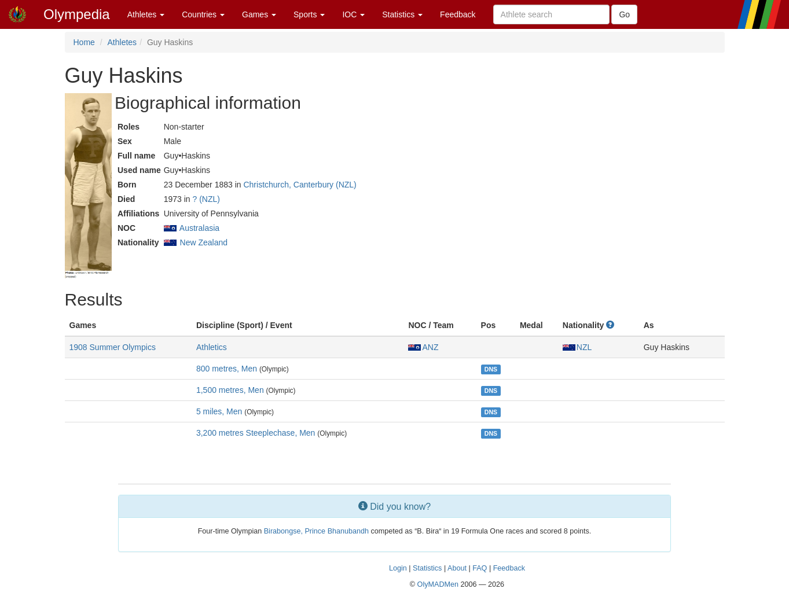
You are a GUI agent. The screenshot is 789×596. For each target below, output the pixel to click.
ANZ (423, 347)
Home (84, 42)
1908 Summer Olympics (112, 347)
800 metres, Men (226, 368)
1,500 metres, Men (230, 390)
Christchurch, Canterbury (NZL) (299, 184)
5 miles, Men (219, 411)
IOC (353, 14)
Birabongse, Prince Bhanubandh (316, 531)
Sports (309, 14)
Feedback (457, 14)
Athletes (145, 14)
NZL (577, 347)
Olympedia (76, 14)
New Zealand (204, 242)
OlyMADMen (437, 584)
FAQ (479, 568)
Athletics (211, 347)
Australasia (199, 228)
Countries (203, 14)
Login (398, 568)
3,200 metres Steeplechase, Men (255, 432)
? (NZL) (206, 199)
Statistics (402, 14)
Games (259, 14)
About (457, 568)
